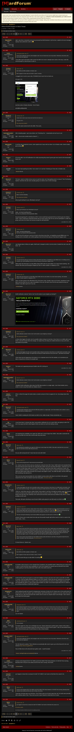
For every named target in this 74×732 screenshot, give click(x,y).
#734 (70, 254)
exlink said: (19, 68)
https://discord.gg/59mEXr (26, 645)
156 (26, 33)
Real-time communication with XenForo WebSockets (41, 730)
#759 (70, 684)
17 (11, 33)
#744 (70, 430)
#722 (70, 50)
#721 (70, 37)
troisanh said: (19, 702)
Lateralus (5, 28)
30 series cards (19, 707)
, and (25, 653)
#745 (70, 442)
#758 (70, 671)
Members (23, 9)
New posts (14, 9)
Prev (4, 33)
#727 (70, 154)
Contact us (48, 727)
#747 (70, 482)
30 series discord (48, 477)
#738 (70, 346)
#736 (70, 291)
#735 (70, 271)
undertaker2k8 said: (21, 621)
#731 (70, 204)
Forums (7, 9)
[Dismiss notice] (71, 15)
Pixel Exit (28, 730)
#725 (70, 130)
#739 (70, 363)
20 (18, 33)
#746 (70, 457)
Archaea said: (20, 115)
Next (29, 33)
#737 (70, 328)
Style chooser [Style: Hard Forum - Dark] (6, 727)
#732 (70, 226)
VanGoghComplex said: (22, 53)
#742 (70, 404)
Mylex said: (19, 445)
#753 (70, 588)
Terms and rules (54, 727)
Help (68, 727)
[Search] (67, 9)
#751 (70, 561)
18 (13, 33)
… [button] (9, 33)
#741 (70, 391)
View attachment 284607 (22, 123)
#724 (70, 112)
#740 (70, 374)
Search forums (13, 11)
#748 (70, 503)
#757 (70, 658)
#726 (70, 141)
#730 (70, 189)
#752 (70, 574)
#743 (70, 419)
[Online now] (2, 114)
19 (16, 33)
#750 (70, 546)
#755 (70, 618)
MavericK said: (20, 331)
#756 (70, 633)
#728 (70, 166)
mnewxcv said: (20, 207)
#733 (70, 241)
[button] (18, 9)
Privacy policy (62, 727)
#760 (70, 699)
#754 (70, 601)
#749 (70, 523)
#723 (70, 65)
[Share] (67, 37)
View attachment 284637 (22, 336)
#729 (70, 176)
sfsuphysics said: (20, 506)
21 (20, 33)
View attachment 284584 (22, 197)
